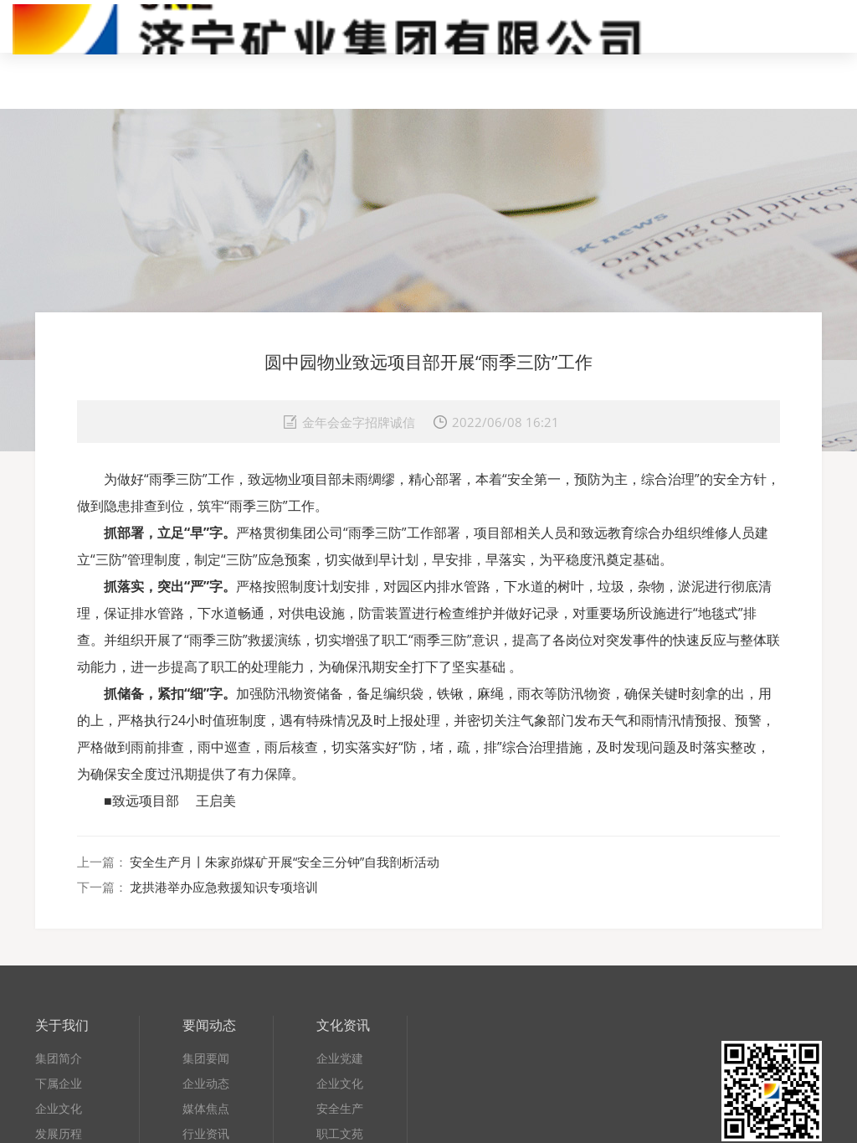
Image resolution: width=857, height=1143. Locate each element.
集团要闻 (205, 1058)
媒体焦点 (205, 1108)
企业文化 (58, 1108)
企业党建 (339, 1058)
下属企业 (58, 1083)
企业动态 (205, 1083)
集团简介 (58, 1058)
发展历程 (58, 1133)
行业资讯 (205, 1133)
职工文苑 (339, 1133)
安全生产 (339, 1108)
